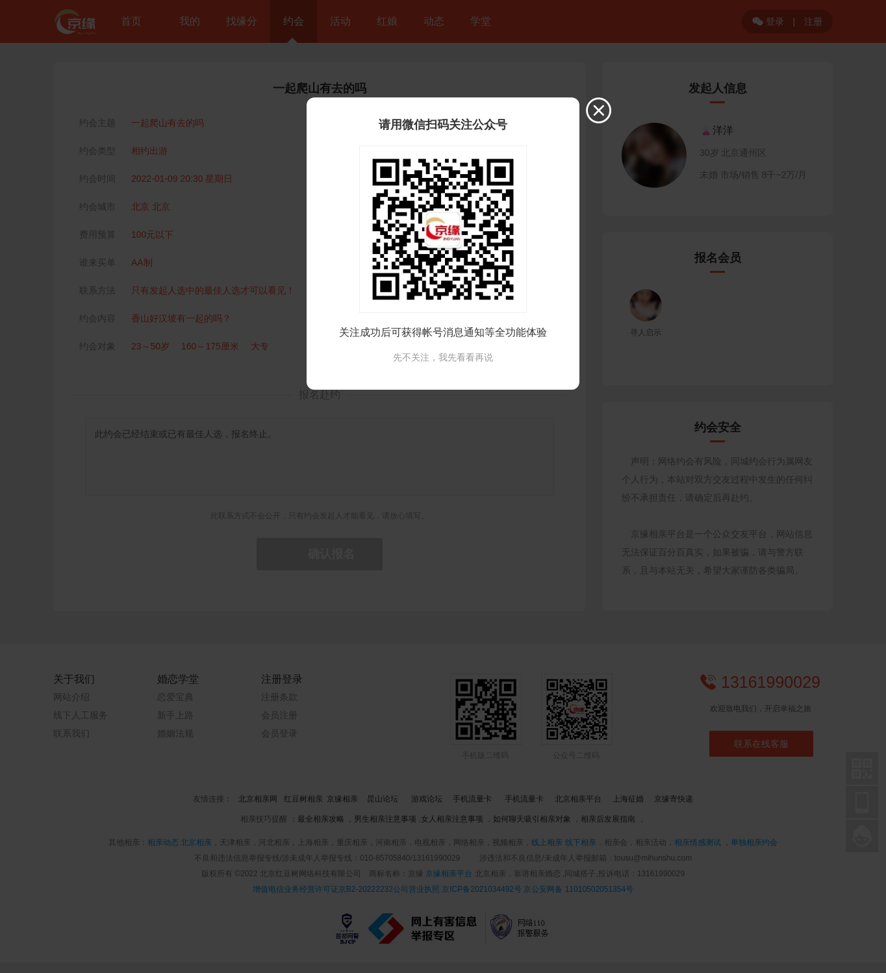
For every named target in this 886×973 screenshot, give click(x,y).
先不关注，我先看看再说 (443, 357)
